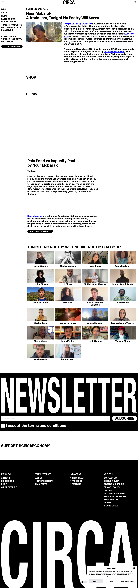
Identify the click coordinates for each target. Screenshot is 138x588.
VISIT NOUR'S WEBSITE (40, 231)
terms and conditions (47, 425)
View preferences (127, 581)
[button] (134, 568)
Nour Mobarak (34, 216)
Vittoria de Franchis (114, 51)
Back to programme (11, 46)
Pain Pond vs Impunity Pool (9, 20)
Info (3, 9)
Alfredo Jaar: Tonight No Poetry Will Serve (11, 39)
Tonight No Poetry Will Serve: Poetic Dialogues (11, 27)
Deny (111, 581)
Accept (96, 581)
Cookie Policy (106, 585)
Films (4, 15)
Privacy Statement (116, 585)
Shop (4, 12)
